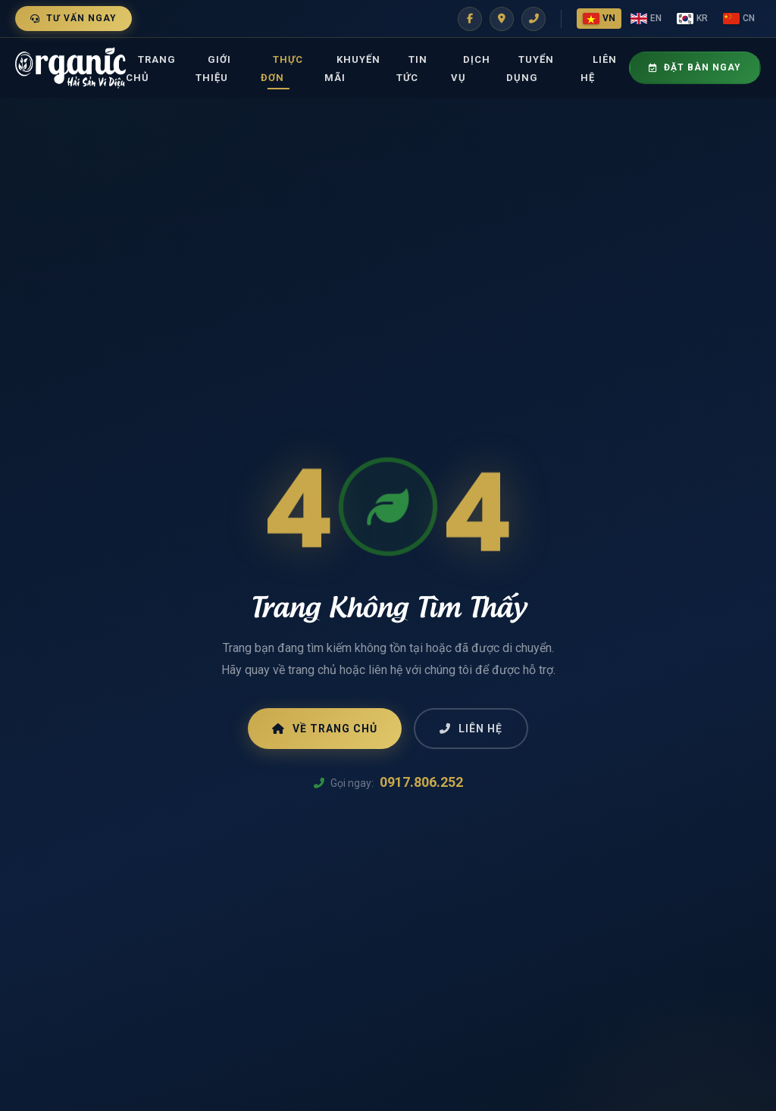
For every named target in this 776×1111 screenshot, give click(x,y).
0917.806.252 (421, 782)
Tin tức (411, 68)
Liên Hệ (598, 68)
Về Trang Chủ (324, 728)
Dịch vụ (470, 68)
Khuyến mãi (352, 68)
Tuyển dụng (530, 68)
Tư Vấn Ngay (73, 18)
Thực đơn (282, 68)
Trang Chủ (151, 68)
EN (646, 18)
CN (739, 18)
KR (692, 18)
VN (599, 18)
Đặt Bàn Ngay (695, 67)
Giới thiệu (213, 68)
